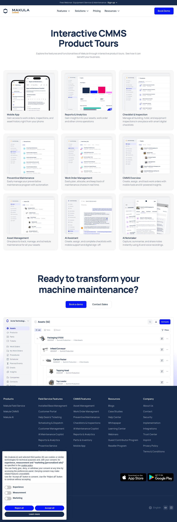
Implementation (152, 422)
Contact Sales (100, 304)
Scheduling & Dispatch (50, 422)
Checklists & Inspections (86, 422)
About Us (148, 405)
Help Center (114, 417)
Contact (147, 411)
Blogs (111, 405)
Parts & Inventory (82, 440)
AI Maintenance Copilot (51, 434)
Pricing (97, 10)
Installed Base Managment (52, 405)
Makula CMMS (11, 411)
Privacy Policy (150, 445)
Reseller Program (117, 445)
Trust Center (150, 434)
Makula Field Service (14, 405)
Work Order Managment (86, 411)
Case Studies (115, 411)
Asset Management (84, 405)
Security (147, 417)
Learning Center (117, 428)
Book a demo (76, 304)
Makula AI (8, 417)
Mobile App (79, 445)
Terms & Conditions (154, 451)
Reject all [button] (19, 508)
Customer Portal (47, 411)
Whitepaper (114, 422)
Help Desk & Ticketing (50, 417)
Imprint (147, 440)
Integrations (150, 428)
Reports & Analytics (49, 440)
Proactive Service (47, 445)
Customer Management (51, 428)
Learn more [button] (34, 514)
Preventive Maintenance (86, 417)
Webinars (113, 434)
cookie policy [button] (27, 465)
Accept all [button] (49, 508)
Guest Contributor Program (123, 440)
